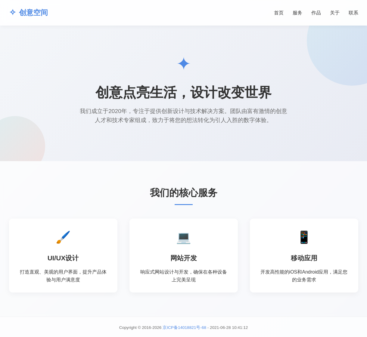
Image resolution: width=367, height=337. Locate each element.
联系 (353, 12)
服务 (297, 12)
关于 (335, 12)
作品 (316, 12)
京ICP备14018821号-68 (184, 327)
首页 (279, 12)
